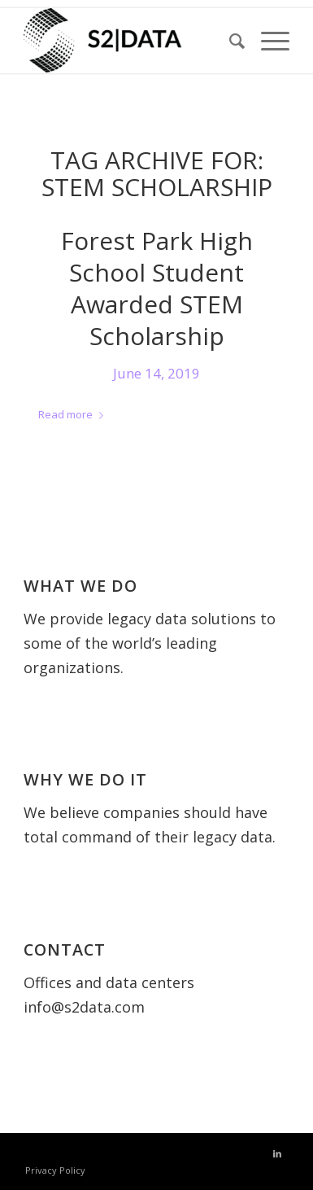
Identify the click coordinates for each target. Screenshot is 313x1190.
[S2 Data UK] (130, 40)
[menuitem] (229, 40)
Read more (74, 414)
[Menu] (267, 40)
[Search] (229, 40)
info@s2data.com (84, 1007)
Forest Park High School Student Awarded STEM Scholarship (157, 288)
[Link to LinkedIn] (277, 1153)
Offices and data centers (109, 982)
